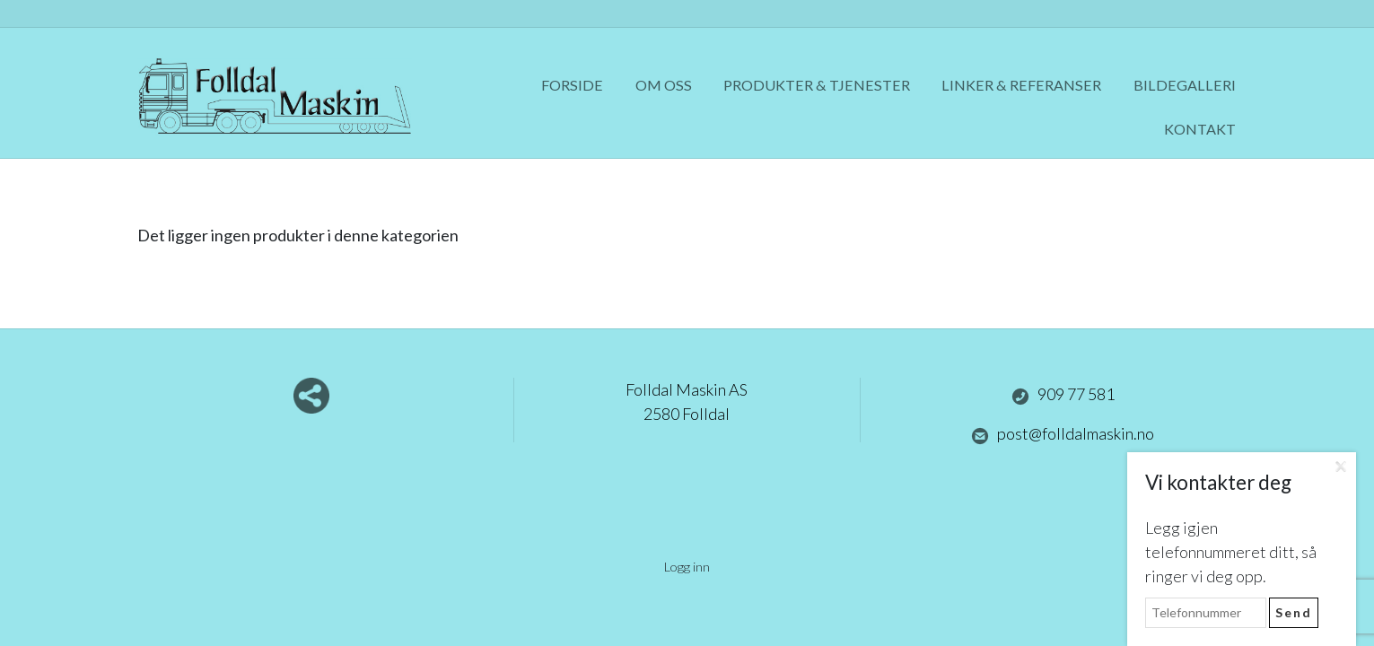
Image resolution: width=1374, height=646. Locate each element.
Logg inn (687, 566)
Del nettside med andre (311, 396)
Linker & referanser (1021, 84)
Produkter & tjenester (816, 84)
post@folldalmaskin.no (1062, 434)
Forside (572, 84)
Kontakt (1200, 128)
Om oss (663, 84)
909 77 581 (1063, 395)
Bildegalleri (1184, 84)
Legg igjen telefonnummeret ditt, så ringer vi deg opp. (1231, 552)
